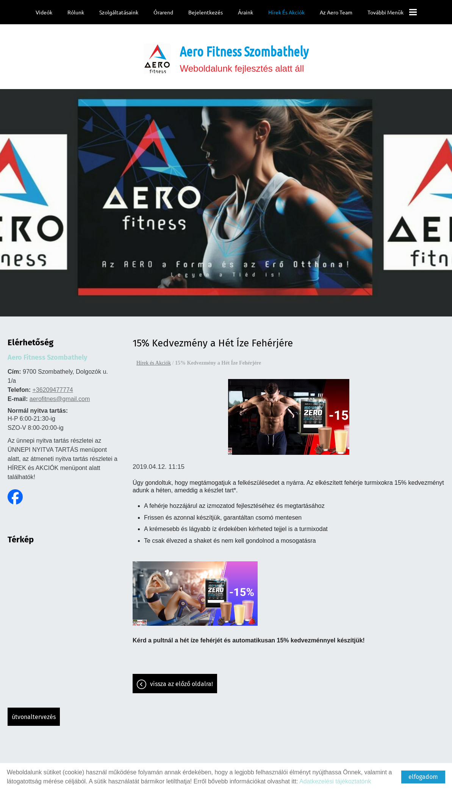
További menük (391, 12)
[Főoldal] (157, 55)
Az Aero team (335, 12)
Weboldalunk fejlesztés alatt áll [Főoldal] (244, 54)
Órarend (163, 12)
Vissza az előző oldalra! (181, 680)
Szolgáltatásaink (118, 12)
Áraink (245, 12)
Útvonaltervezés (34, 713)
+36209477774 (52, 386)
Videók (44, 12)
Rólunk (75, 12)
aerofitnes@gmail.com (60, 395)
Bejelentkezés (205, 12)
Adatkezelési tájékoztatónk (335, 781)
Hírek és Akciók (286, 12)
